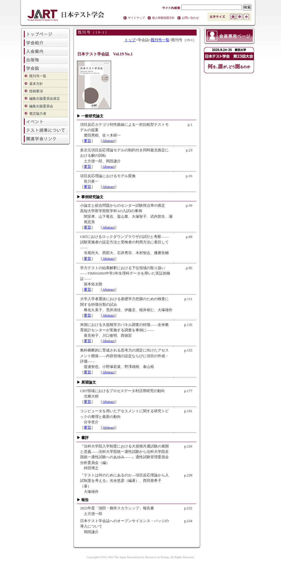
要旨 (87, 141)
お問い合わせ (190, 17)
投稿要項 (36, 91)
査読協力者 (37, 113)
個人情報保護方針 (163, 17)
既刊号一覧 (37, 76)
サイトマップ (136, 17)
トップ (130, 40)
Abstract (108, 141)
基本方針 (36, 83)
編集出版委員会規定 (44, 98)
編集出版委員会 (41, 106)
